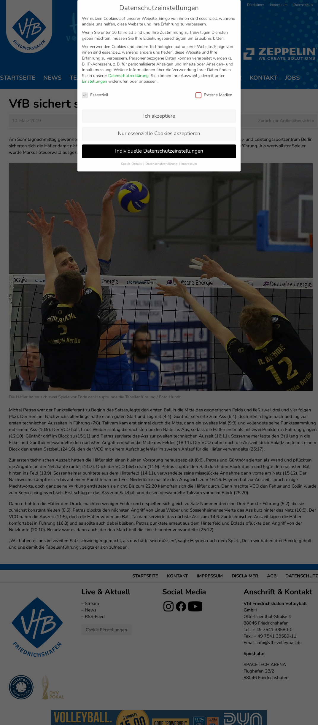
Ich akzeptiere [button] (159, 104)
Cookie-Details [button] (132, 152)
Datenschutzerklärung (128, 64)
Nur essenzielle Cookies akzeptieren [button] (159, 122)
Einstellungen (94, 70)
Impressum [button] (189, 152)
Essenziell (95, 84)
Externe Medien (213, 84)
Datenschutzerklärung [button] (162, 152)
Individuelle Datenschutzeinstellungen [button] (159, 139)
